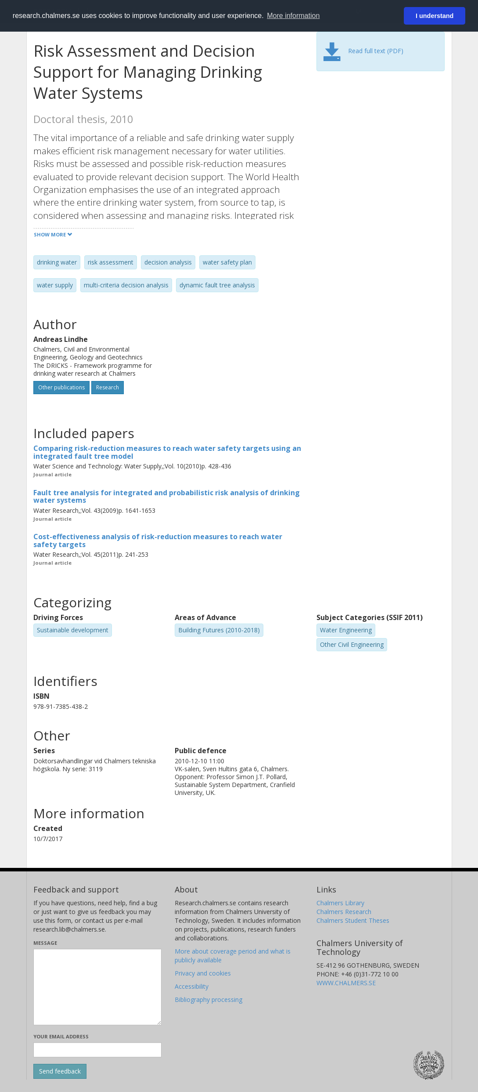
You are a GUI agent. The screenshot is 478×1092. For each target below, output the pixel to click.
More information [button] (293, 15)
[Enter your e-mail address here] (97, 1049)
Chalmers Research (343, 911)
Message (45, 943)
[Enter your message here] (97, 987)
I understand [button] (434, 15)
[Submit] (59, 1071)
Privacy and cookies (203, 973)
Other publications (61, 387)
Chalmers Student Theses (352, 920)
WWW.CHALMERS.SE (346, 983)
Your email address (61, 1036)
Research (107, 387)
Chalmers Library (340, 903)
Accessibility (191, 986)
